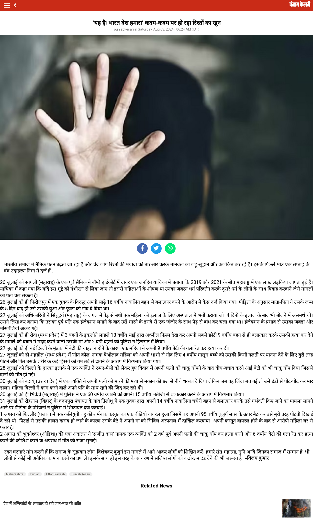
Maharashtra (14, 474)
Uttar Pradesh (55, 474)
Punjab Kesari (81, 474)
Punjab (34, 474)
